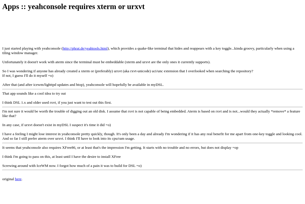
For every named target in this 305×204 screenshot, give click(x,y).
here (18, 179)
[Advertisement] (105, 29)
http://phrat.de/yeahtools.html (85, 48)
